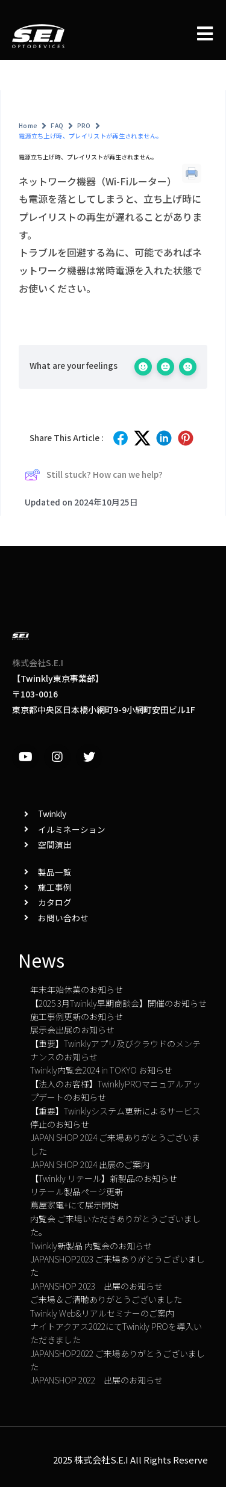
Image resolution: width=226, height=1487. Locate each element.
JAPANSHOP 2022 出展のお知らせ (96, 1380)
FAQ (57, 125)
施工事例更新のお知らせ (76, 1016)
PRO (84, 125)
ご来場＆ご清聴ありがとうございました (106, 1299)
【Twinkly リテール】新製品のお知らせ (103, 1178)
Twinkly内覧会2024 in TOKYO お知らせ (101, 1070)
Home (28, 125)
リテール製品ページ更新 (76, 1192)
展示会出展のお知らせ (72, 1030)
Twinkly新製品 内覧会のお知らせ (91, 1246)
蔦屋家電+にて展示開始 (74, 1205)
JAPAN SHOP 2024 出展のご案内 (89, 1164)
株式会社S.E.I (37, 663)
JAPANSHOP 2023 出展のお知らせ (96, 1286)
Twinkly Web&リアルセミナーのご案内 (102, 1313)
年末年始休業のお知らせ (76, 989)
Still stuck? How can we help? (94, 475)
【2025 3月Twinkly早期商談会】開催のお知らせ (118, 1003)
